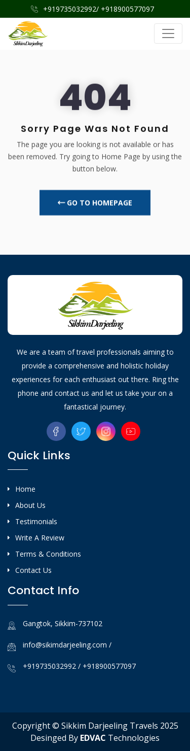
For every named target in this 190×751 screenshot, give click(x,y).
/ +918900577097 (107, 666)
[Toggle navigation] (168, 33)
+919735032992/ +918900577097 (92, 9)
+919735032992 (49, 666)
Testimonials (36, 521)
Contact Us (33, 570)
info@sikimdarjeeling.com (66, 645)
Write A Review (39, 537)
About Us (30, 505)
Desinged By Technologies (95, 737)
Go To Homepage (95, 205)
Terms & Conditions (48, 554)
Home (25, 489)
